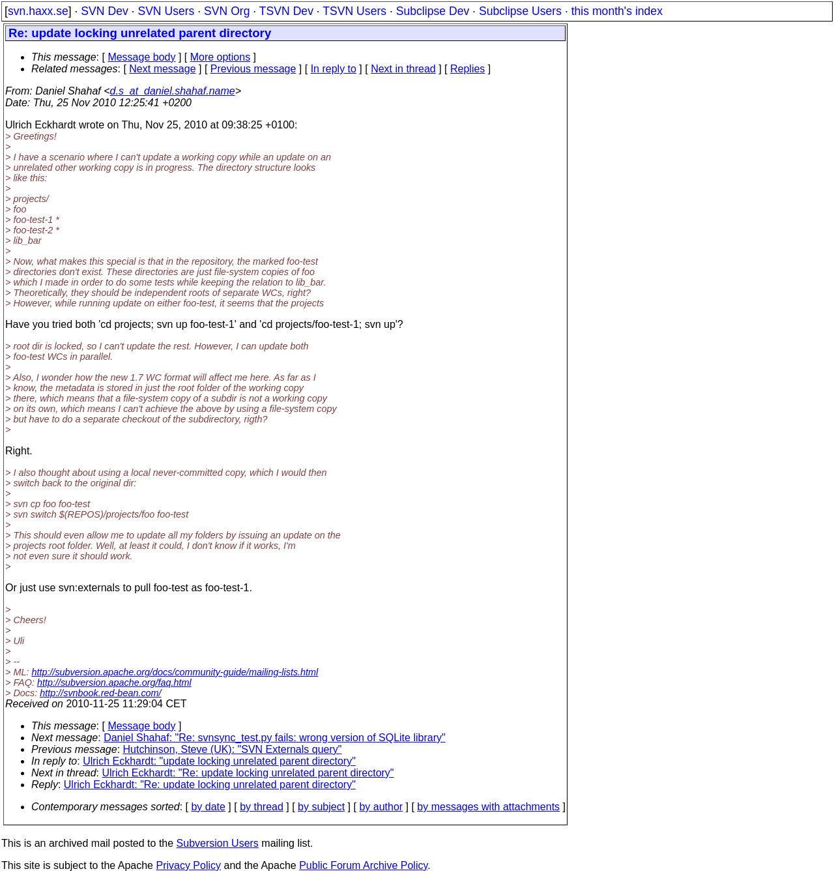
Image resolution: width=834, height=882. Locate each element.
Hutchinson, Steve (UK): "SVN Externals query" (232, 749)
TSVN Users (354, 11)
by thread (261, 806)
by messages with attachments (488, 806)
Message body (141, 57)
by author (381, 806)
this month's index (617, 11)
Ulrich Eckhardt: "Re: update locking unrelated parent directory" (248, 772)
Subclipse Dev (432, 11)
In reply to (333, 68)
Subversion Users (218, 843)
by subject (321, 806)
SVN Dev (104, 11)
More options (220, 57)
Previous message (253, 68)
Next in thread (403, 68)
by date (208, 806)
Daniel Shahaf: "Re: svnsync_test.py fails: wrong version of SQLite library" (274, 737)
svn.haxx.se (38, 11)
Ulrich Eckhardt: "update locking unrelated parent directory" (219, 761)
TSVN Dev (286, 11)
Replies (467, 68)
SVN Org (227, 11)
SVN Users (165, 11)
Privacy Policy (188, 865)
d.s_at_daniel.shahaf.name (172, 90)
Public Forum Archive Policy (363, 865)
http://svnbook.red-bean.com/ (100, 693)
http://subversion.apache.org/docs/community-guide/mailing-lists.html (174, 672)
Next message (162, 68)
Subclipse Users (520, 11)
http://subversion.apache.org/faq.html (114, 682)
